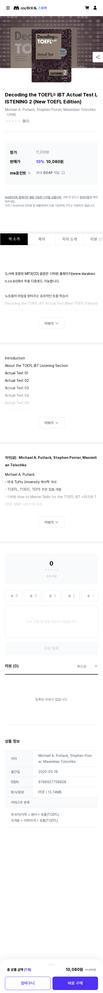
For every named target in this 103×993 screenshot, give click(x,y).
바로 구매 (75, 983)
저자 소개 (69, 239)
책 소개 (14, 239)
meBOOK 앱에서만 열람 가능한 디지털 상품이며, (33, 197)
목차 (41, 239)
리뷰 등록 (51, 648)
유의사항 (85, 197)
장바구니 (28, 983)
